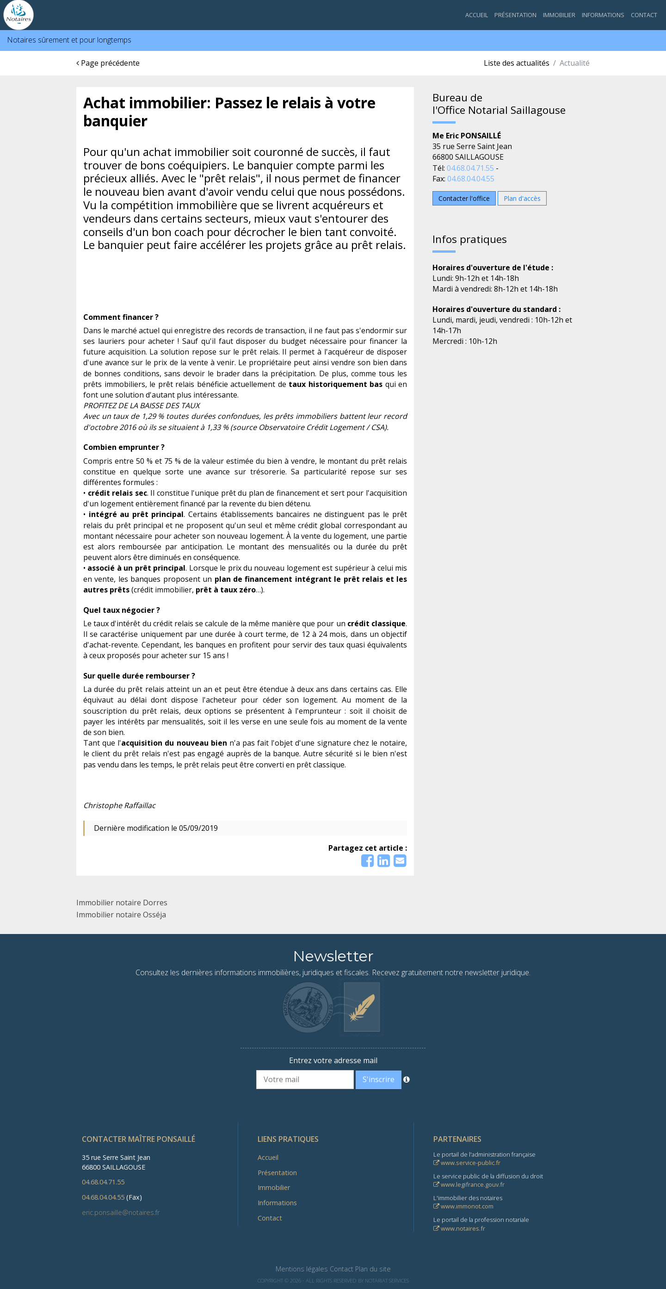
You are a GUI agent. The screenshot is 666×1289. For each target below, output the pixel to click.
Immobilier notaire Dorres (121, 902)
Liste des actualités (516, 63)
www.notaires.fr (459, 1228)
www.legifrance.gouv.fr (469, 1184)
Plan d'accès (522, 198)
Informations (603, 15)
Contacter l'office (464, 198)
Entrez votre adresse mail (333, 1060)
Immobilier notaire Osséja (121, 914)
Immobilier (559, 15)
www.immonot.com (463, 1206)
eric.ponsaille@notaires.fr (121, 1212)
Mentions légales (302, 1268)
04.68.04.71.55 (470, 168)
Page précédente (108, 63)
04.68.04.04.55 (470, 179)
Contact (644, 15)
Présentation (515, 15)
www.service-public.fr (466, 1162)
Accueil (476, 15)
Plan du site (373, 1268)
